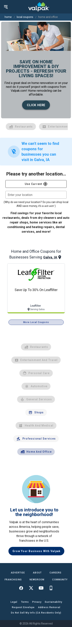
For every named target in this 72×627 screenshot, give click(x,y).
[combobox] (36, 195)
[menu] (5, 6)
